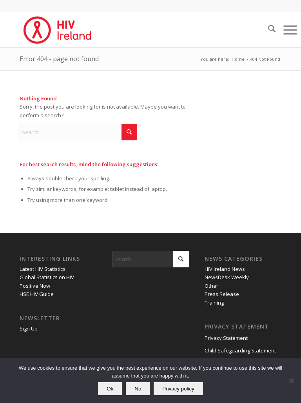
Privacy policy (178, 389)
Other (211, 285)
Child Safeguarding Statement (240, 350)
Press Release (222, 294)
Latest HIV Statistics (42, 268)
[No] (291, 381)
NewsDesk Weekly (227, 277)
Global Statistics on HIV (47, 277)
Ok (110, 389)
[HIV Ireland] (58, 29)
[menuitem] (268, 29)
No (137, 389)
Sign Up (29, 328)
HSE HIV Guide (37, 294)
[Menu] (286, 29)
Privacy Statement (226, 337)
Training (214, 302)
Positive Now (35, 285)
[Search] (268, 29)
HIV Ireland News (225, 268)
